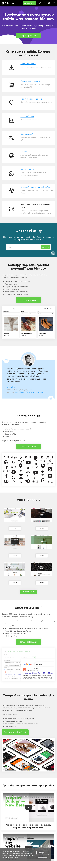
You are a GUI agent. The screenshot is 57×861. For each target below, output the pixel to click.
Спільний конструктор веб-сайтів (35, 187)
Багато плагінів (27, 169)
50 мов (23, 151)
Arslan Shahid (11, 387)
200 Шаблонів (27, 116)
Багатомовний (26, 134)
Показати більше (28, 300)
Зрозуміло (42, 852)
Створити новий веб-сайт (15, 732)
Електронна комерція (30, 81)
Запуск (14, 528)
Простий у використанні (31, 98)
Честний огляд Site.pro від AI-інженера (29, 392)
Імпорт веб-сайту (28, 63)
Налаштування (42, 857)
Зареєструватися (28, 35)
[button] (29, 3)
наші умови (14, 857)
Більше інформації (28, 641)
